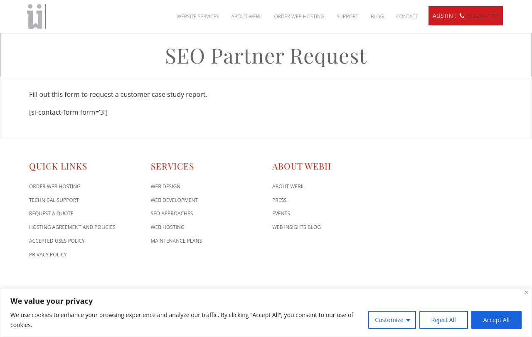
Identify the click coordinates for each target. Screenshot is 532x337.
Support (347, 16)
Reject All (443, 320)
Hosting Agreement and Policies (72, 227)
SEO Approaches (172, 213)
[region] (266, 312)
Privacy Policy (48, 254)
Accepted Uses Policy (57, 240)
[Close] (526, 292)
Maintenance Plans (176, 240)
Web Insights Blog (296, 227)
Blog (377, 16)
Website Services (198, 16)
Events (281, 213)
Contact (407, 16)
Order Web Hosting (299, 16)
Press (279, 200)
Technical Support (54, 200)
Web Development (174, 200)
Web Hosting (168, 227)
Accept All (496, 320)
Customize (389, 320)
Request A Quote (51, 213)
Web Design (166, 186)
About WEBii (247, 16)
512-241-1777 (483, 16)
